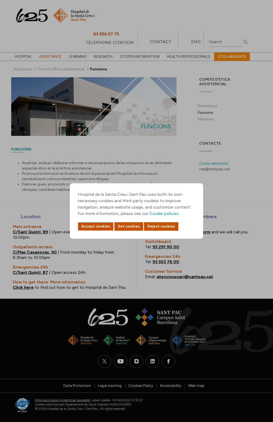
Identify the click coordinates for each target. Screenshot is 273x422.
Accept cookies (95, 226)
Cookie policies (164, 213)
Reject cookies (161, 226)
